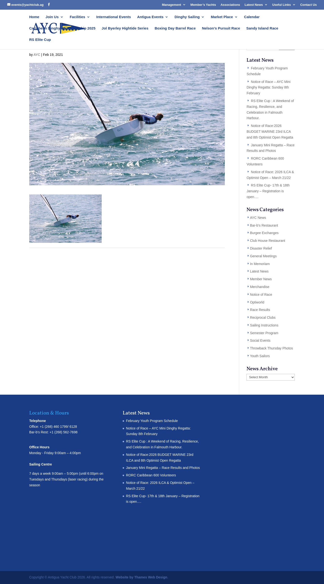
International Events (113, 17)
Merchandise (259, 287)
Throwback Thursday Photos (271, 348)
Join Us (52, 17)
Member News (261, 279)
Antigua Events (150, 17)
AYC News (258, 218)
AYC (37, 55)
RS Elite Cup (40, 40)
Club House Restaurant (267, 241)
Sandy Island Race (262, 28)
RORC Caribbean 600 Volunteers (151, 475)
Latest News (254, 5)
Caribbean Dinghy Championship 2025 (62, 28)
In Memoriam (260, 264)
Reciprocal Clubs (262, 317)
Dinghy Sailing (187, 17)
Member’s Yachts (203, 5)
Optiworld (257, 302)
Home (34, 17)
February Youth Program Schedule (152, 421)
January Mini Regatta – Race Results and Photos (163, 468)
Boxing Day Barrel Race (175, 28)
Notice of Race (261, 294)
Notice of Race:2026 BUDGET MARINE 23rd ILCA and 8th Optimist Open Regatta (270, 131)
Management (171, 5)
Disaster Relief (261, 248)
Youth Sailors (260, 356)
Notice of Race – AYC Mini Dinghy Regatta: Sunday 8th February (268, 87)
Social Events (260, 340)
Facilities (77, 17)
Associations (230, 5)
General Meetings (263, 256)
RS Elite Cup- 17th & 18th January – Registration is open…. (268, 191)
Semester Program (264, 333)
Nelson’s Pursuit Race (221, 28)
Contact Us (308, 5)
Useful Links (281, 5)
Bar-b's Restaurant (264, 225)
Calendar (252, 17)
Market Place (222, 17)
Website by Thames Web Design (141, 577)
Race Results (260, 310)
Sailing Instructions (264, 325)
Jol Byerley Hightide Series (125, 28)
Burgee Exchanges (264, 233)
